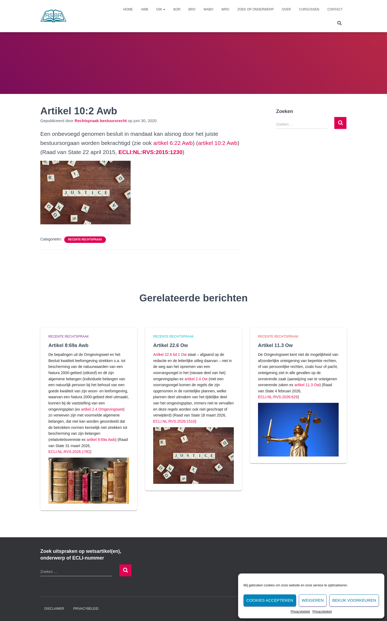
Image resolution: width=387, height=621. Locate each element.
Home (128, 9)
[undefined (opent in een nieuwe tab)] (151, 152)
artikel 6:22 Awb (173, 143)
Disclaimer (54, 609)
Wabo (208, 9)
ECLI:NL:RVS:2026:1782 (69, 452)
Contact (335, 9)
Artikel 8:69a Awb (68, 345)
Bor (176, 9)
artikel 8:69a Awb (101, 439)
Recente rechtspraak (85, 239)
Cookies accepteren (269, 600)
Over (286, 9)
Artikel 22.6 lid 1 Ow (170, 354)
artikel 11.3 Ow (306, 385)
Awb (144, 9)
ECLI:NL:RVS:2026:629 (278, 397)
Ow (160, 9)
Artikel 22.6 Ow (170, 345)
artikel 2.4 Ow (196, 379)
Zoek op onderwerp (255, 9)
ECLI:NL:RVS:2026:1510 (174, 421)
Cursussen (309, 9)
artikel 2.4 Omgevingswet (102, 409)
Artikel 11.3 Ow (275, 345)
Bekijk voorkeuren (354, 600)
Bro (191, 9)
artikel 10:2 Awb (218, 143)
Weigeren (313, 600)
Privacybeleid (300, 611)
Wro (225, 9)
